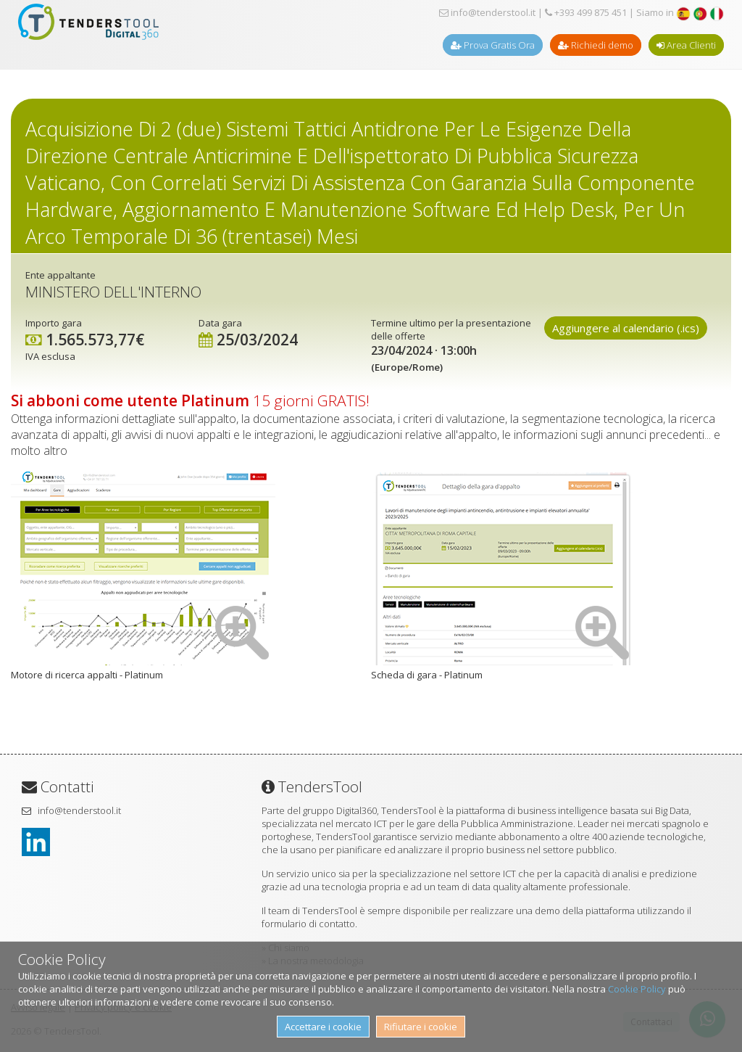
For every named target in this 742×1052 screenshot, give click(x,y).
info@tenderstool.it (487, 12)
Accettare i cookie (323, 1026)
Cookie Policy (637, 988)
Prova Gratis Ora (493, 45)
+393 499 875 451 (586, 12)
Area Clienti (686, 45)
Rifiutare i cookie (420, 1026)
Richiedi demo (595, 45)
